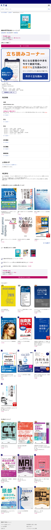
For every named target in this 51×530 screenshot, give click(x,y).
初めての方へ (29, 526)
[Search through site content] (24, 9)
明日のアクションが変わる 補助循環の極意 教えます (15, 262)
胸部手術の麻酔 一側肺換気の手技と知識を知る (15, 266)
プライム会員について (5, 524)
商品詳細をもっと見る (8, 92)
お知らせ (3, 528)
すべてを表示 (46, 243)
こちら (46, 112)
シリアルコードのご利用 (32, 528)
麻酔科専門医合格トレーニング (10, 258)
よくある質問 (4, 526)
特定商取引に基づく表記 (32, 524)
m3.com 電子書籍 (4, 12)
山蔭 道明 (9, 12)
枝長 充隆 (9, 32)
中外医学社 (16, 32)
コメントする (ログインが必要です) (9, 164)
